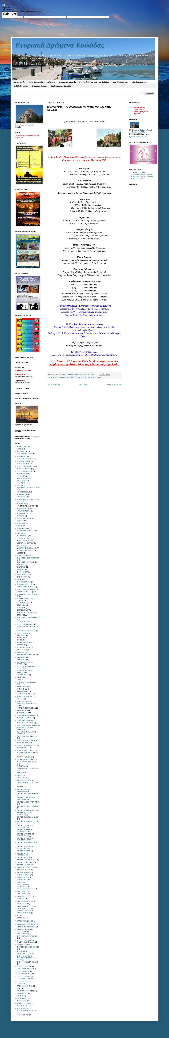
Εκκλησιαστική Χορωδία (61, 86)
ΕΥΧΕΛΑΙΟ (21, 637)
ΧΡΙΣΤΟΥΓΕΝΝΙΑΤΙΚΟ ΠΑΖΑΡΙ (27, 1011)
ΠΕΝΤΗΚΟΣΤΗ (22, 894)
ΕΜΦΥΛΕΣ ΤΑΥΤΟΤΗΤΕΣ (25, 584)
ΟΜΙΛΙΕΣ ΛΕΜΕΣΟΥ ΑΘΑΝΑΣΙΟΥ (28, 802)
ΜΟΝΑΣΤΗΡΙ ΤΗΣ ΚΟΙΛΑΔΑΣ (27, 762)
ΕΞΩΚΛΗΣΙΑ (21, 605)
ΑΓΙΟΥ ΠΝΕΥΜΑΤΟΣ (24, 469)
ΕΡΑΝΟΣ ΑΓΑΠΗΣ (23, 622)
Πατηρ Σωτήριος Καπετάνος (26, 889)
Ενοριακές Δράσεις (39, 86)
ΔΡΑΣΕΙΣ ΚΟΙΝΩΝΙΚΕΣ (60, 377)
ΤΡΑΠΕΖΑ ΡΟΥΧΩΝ (23, 976)
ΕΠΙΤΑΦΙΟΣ (21, 615)
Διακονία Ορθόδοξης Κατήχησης (42, 82)
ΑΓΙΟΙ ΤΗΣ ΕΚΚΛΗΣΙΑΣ (25, 459)
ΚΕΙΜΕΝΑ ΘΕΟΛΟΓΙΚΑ (24, 694)
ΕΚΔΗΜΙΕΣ (21, 565)
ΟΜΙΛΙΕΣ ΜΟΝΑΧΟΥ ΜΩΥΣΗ (27, 810)
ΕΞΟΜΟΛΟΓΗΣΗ (22, 603)
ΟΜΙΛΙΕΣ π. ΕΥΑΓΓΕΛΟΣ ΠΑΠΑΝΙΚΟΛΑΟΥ (25, 835)
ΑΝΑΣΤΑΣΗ (21, 503)
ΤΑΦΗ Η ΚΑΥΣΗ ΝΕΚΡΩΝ (25, 969)
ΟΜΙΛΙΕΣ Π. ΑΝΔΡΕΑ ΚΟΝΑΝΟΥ (28, 817)
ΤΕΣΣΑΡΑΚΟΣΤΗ (23, 971)
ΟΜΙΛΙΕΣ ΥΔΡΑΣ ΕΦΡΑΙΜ (25, 862)
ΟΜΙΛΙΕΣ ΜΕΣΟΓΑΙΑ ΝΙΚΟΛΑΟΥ (28, 806)
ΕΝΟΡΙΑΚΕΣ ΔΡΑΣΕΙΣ (73, 377)
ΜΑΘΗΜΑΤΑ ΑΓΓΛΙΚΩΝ (24, 718)
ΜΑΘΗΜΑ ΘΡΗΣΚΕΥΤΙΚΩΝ (26, 715)
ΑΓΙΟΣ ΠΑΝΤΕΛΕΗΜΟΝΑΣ (26, 466)
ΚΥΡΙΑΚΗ (20, 699)
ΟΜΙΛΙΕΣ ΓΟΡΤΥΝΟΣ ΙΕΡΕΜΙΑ (27, 793)
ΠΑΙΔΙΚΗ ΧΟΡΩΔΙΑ (23, 877)
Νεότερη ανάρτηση (54, 384)
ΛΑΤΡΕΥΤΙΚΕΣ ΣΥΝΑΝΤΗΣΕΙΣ (27, 704)
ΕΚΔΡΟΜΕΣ (21, 567)
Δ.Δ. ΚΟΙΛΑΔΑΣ (22, 536)
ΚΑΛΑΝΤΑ (20, 677)
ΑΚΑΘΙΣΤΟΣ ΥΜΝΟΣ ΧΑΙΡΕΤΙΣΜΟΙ (24, 479)
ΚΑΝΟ (19, 680)
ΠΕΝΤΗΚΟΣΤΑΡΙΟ (23, 891)
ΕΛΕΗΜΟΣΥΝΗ (22, 577)
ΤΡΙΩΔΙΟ (20, 983)
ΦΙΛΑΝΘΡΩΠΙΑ (22, 993)
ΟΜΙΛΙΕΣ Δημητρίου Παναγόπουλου (23, 790)
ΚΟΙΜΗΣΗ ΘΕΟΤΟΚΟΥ (24, 696)
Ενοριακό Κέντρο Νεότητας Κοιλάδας (94, 82)
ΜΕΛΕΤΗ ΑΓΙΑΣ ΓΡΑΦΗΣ (25, 750)
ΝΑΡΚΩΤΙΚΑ (21, 766)
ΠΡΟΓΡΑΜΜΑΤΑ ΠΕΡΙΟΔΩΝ (26, 927)
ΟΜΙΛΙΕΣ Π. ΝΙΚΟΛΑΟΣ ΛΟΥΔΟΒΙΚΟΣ (25, 854)
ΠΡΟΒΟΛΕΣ (21, 918)
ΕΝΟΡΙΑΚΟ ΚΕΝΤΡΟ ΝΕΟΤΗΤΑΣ (91, 377)
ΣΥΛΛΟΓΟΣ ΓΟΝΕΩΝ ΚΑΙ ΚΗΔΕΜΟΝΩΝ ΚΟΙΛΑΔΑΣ (25, 941)
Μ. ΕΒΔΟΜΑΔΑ (22, 713)
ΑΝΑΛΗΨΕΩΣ (21, 497)
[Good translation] (6, 14)
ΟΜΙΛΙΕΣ (20, 787)
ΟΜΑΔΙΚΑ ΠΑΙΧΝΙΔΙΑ (24, 780)
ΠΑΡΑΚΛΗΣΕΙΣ (22, 880)
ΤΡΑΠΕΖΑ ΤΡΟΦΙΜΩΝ (24, 978)
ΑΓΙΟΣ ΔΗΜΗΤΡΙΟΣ (23, 464)
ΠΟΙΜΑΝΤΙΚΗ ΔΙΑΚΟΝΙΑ (25, 906)
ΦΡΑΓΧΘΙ (20, 996)
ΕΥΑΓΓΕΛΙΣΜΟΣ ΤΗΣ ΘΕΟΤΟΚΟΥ (24, 634)
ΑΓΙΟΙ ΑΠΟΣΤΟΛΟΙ (23, 461)
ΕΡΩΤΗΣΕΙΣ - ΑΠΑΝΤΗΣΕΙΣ (26, 631)
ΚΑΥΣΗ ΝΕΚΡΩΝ (22, 691)
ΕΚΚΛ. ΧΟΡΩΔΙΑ (22, 574)
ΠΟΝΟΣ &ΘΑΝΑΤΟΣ (24, 913)
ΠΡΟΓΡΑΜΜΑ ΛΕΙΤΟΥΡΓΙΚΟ (26, 924)
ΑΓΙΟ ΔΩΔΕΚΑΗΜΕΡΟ (24, 454)
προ (18, 915)
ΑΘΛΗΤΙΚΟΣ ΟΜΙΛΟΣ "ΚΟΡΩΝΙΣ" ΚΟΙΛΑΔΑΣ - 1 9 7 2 (142, 177)
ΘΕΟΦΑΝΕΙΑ (21, 660)
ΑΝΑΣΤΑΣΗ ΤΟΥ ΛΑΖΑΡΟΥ (26, 506)
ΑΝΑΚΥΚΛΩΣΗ (22, 494)
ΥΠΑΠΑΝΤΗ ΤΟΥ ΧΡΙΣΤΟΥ (26, 991)
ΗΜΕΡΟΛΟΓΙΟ (22, 650)
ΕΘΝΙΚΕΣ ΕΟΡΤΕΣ (23, 555)
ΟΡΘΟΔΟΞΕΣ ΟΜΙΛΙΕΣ (25, 867)
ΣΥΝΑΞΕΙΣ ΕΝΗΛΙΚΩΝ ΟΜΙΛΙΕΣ (28, 947)
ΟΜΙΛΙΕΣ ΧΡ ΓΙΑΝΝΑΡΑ (25, 865)
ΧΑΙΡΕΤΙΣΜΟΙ (21, 1001)
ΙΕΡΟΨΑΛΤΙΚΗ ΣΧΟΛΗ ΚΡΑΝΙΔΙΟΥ (24, 671)
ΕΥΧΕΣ (19, 640)
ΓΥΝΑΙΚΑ (20, 533)
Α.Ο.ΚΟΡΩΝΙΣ (22, 446)
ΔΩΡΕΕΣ (20, 553)
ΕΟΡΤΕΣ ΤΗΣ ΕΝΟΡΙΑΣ (25, 612)
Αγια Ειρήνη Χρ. (22, 451)
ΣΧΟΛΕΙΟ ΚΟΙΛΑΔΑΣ (24, 954)
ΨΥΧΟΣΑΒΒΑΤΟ (22, 1015)
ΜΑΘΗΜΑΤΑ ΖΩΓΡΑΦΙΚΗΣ (26, 723)
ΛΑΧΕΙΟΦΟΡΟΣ (22, 710)
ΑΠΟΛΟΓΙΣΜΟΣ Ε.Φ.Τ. (24, 508)
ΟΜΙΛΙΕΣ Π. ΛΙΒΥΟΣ (24, 851)
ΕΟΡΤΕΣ (20, 608)
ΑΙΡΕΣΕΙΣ (20, 476)
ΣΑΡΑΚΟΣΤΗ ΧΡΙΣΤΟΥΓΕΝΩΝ (27, 936)
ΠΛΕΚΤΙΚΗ (20, 899)
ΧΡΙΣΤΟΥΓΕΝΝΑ (22, 1008)
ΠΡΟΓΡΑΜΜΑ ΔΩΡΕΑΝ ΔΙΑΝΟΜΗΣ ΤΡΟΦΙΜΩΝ (25, 921)
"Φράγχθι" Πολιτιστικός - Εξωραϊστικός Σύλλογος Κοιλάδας (142, 173)
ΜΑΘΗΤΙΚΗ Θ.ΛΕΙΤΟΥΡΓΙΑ (26, 740)
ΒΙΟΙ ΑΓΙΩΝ (21, 523)
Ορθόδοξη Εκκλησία (23, 872)
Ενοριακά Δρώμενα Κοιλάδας (59, 45)
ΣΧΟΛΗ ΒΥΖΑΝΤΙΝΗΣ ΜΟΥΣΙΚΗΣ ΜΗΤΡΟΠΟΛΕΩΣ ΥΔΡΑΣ (26, 957)
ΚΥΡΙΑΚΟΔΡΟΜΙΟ (23, 701)
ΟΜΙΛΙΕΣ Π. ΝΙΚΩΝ (23, 857)
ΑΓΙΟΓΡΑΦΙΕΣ (22, 456)
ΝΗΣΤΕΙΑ (20, 775)
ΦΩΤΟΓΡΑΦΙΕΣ (22, 998)
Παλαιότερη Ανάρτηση (114, 384)
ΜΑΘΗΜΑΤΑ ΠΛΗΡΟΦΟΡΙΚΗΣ (27, 736)
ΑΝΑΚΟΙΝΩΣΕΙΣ (22, 492)
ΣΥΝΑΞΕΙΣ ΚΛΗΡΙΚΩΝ (24, 944)
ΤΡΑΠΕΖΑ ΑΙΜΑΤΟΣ (23, 974)
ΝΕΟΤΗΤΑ (20, 773)
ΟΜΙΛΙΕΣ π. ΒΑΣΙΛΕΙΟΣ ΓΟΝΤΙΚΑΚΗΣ (25, 826)
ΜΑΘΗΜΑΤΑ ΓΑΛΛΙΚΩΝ (25, 720)
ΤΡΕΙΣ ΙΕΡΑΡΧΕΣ (23, 981)
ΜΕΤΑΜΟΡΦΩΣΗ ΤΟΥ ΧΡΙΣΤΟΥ (28, 753)
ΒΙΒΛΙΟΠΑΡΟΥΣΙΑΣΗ (24, 518)
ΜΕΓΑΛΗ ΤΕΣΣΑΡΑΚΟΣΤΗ (26, 745)
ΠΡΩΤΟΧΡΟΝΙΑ (22, 933)
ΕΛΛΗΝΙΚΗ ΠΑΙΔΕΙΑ (24, 582)
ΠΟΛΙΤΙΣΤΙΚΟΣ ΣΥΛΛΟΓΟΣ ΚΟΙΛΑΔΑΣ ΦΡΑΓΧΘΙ (26, 909)
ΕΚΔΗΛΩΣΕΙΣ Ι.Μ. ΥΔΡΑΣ (25, 562)
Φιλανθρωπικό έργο (140, 82)
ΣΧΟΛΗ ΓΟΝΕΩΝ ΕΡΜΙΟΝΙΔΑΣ (27, 962)
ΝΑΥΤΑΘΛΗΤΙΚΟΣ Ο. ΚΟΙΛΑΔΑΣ (28, 768)
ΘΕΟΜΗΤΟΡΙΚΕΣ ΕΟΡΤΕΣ (26, 655)
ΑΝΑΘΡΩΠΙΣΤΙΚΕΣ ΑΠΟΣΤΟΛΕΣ (28, 488)
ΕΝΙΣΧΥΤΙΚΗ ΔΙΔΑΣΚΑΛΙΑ (26, 589)
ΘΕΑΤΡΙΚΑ (20, 652)
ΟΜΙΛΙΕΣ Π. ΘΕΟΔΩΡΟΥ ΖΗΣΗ (27, 842)
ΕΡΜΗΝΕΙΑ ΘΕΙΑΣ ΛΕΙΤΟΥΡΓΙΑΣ (28, 627)
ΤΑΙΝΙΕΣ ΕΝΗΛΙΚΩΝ (24, 966)
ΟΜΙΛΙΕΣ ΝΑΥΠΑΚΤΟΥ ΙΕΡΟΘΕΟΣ (24, 814)
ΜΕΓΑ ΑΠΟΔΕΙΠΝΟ (23, 743)
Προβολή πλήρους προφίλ (137, 137)
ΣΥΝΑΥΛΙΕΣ (21, 951)
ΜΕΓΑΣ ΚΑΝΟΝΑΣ (23, 748)
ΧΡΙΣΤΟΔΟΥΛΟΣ (22, 1006)
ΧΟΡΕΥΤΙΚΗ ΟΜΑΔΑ (24, 1003)
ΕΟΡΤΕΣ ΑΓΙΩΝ (22, 610)
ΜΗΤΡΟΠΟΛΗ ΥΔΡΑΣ (24, 757)
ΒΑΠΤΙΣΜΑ (21, 516)
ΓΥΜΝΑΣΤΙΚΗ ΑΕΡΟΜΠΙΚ (25, 531)
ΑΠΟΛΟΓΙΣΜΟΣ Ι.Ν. (23, 511)
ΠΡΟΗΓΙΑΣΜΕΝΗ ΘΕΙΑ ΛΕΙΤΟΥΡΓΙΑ (25, 930)
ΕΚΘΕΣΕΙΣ (20, 569)
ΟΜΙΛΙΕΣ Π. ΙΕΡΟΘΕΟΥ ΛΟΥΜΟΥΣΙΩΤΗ (25, 847)
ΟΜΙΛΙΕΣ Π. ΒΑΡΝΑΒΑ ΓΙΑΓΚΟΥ (28, 821)
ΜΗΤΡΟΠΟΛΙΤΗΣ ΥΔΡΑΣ (25, 759)
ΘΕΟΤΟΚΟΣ (21, 657)
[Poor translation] (14, 14)
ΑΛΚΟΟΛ (20, 485)
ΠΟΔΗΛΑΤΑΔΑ (22, 904)
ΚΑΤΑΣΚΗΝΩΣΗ (22, 686)
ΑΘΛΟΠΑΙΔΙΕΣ (22, 474)
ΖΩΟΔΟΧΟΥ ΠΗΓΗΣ (24, 647)
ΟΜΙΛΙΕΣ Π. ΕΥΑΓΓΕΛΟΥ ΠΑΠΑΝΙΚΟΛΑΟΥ (25, 839)
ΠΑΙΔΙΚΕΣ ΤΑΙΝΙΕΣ (23, 875)
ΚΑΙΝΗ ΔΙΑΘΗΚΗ (22, 675)
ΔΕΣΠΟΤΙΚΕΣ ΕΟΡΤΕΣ (25, 543)
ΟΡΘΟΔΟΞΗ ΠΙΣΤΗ (23, 870)
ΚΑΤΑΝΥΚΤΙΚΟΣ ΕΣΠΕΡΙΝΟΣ (27, 682)
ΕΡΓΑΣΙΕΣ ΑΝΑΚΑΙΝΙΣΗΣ (25, 624)
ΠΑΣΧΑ (19, 882)
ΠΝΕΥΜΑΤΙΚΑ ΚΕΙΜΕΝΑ (25, 901)
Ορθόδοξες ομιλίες (21, 86)
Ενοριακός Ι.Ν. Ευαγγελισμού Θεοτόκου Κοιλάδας (142, 131)
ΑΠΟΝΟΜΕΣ (21, 513)
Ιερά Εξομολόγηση (120, 82)
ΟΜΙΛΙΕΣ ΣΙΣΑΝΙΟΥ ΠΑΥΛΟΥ (26, 860)
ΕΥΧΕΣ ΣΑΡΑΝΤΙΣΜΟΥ (25, 642)
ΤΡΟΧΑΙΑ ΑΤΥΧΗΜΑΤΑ (24, 986)
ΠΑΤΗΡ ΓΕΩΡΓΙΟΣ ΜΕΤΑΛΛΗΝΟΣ (23, 885)
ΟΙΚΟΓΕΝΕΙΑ (21, 778)
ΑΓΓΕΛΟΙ (20, 449)
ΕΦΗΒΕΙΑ (20, 645)
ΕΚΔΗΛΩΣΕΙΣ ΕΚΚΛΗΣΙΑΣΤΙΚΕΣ (28, 558)
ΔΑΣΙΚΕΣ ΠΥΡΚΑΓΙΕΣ (24, 538)
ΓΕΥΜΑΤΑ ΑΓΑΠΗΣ (23, 528)
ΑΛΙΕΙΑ (19, 483)
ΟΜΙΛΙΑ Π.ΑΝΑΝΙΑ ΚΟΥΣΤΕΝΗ (27, 783)
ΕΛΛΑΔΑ (20, 579)
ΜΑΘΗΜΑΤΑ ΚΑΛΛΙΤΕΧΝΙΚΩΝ (27, 725)
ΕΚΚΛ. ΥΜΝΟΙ (22, 572)
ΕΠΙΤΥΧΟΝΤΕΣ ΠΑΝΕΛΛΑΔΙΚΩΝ (28, 617)
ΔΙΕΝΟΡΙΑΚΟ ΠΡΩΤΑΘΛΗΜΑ (27, 548)
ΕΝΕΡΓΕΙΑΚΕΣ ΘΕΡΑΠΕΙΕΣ (26, 587)
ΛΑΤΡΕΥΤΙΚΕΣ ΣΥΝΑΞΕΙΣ (26, 708)
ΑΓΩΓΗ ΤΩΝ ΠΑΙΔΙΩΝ (24, 471)
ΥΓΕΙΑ (19, 988)
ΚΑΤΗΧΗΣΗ (21, 689)
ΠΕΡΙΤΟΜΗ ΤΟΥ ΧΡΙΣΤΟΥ (26, 896)
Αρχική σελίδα (19, 82)
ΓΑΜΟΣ (19, 526)
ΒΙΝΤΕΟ (20, 521)
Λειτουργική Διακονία (67, 82)
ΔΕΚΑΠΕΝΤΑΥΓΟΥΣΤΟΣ (25, 541)
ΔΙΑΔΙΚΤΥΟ (21, 545)
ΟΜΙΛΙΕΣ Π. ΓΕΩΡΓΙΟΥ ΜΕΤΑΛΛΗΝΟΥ (24, 830)
